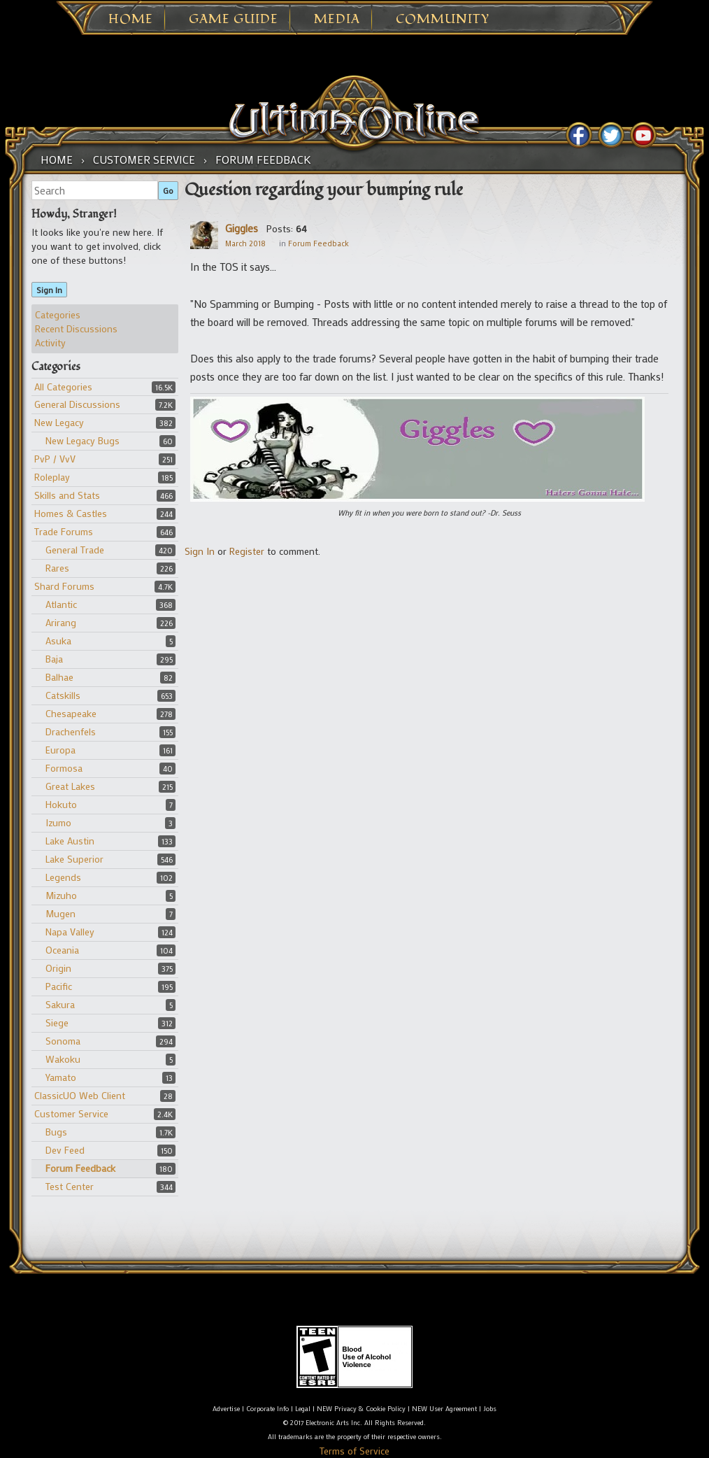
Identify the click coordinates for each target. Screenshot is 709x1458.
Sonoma (62, 1040)
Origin (58, 968)
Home (130, 19)
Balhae (59, 677)
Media (337, 19)
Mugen (60, 913)
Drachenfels (70, 731)
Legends (63, 877)
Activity (50, 342)
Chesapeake (70, 713)
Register (246, 551)
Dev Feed (65, 1149)
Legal (302, 1408)
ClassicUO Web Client (79, 1095)
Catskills (62, 695)
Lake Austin (69, 840)
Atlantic (61, 604)
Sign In (49, 289)
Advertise (226, 1408)
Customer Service (71, 1113)
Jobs (489, 1408)
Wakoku (62, 1059)
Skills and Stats (67, 495)
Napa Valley (69, 931)
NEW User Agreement (444, 1408)
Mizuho (61, 895)
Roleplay (52, 476)
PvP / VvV (55, 458)
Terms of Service (354, 1450)
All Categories (63, 386)
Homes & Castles (70, 513)
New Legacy (59, 422)
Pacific (58, 986)
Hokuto (61, 804)
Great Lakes (70, 786)
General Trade (74, 549)
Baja (54, 658)
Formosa (64, 767)
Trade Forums (63, 531)
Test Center (69, 1186)
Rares (57, 567)
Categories (57, 314)
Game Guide (233, 19)
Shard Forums (64, 586)
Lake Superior (74, 858)
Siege (57, 1022)
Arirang (60, 622)
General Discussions (77, 404)
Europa (60, 749)
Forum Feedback (80, 1168)
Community (442, 19)
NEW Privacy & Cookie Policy (361, 1408)
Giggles (241, 228)
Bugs (56, 1131)
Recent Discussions (76, 328)
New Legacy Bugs (82, 440)
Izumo (58, 822)
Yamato (60, 1077)
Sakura (60, 1004)
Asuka (58, 640)
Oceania (62, 949)
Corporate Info (267, 1408)
